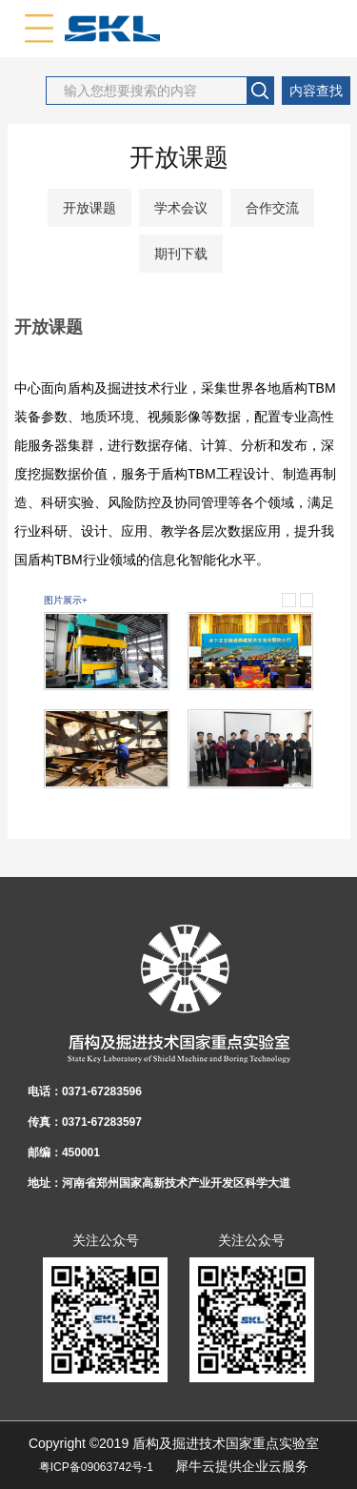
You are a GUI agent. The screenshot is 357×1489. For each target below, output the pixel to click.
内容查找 (316, 90)
